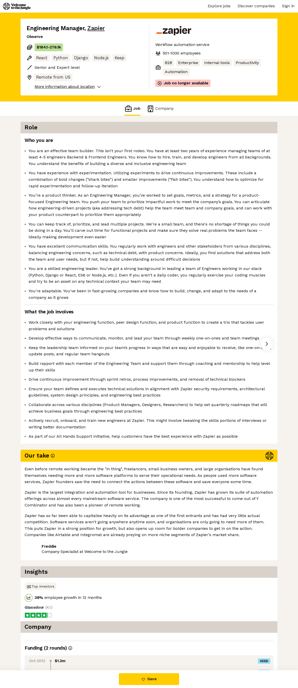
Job (132, 108)
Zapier (96, 28)
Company (160, 108)
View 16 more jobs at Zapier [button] (88, 649)
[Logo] (17, 6)
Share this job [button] (40, 649)
